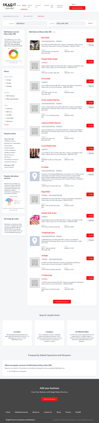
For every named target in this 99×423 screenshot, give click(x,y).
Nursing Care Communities (12, 143)
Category (11, 23)
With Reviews (10, 96)
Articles (46, 5)
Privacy (68, 412)
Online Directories (21, 412)
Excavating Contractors (11, 159)
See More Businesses (62, 301)
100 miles (9, 86)
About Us (30, 6)
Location (52, 23)
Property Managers (10, 150)
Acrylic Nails (10, 118)
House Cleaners (9, 167)
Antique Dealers (9, 148)
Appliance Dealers (9, 152)
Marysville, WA (28, 16)
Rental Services (9, 155)
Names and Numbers (27, 420)
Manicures (9, 121)
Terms (58, 412)
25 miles (8, 80)
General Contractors (10, 162)
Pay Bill (52, 6)
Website (91, 45)
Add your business (60, 6)
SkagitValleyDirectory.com (11, 16)
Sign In (74, 4)
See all (6, 124)
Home (18, 5)
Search (24, 5)
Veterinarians (8, 145)
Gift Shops (7, 157)
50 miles (8, 83)
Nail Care (9, 112)
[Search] (90, 23)
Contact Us (38, 6)
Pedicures (9, 108)
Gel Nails (9, 115)
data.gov (15, 39)
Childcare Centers (9, 141)
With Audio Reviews (12, 99)
